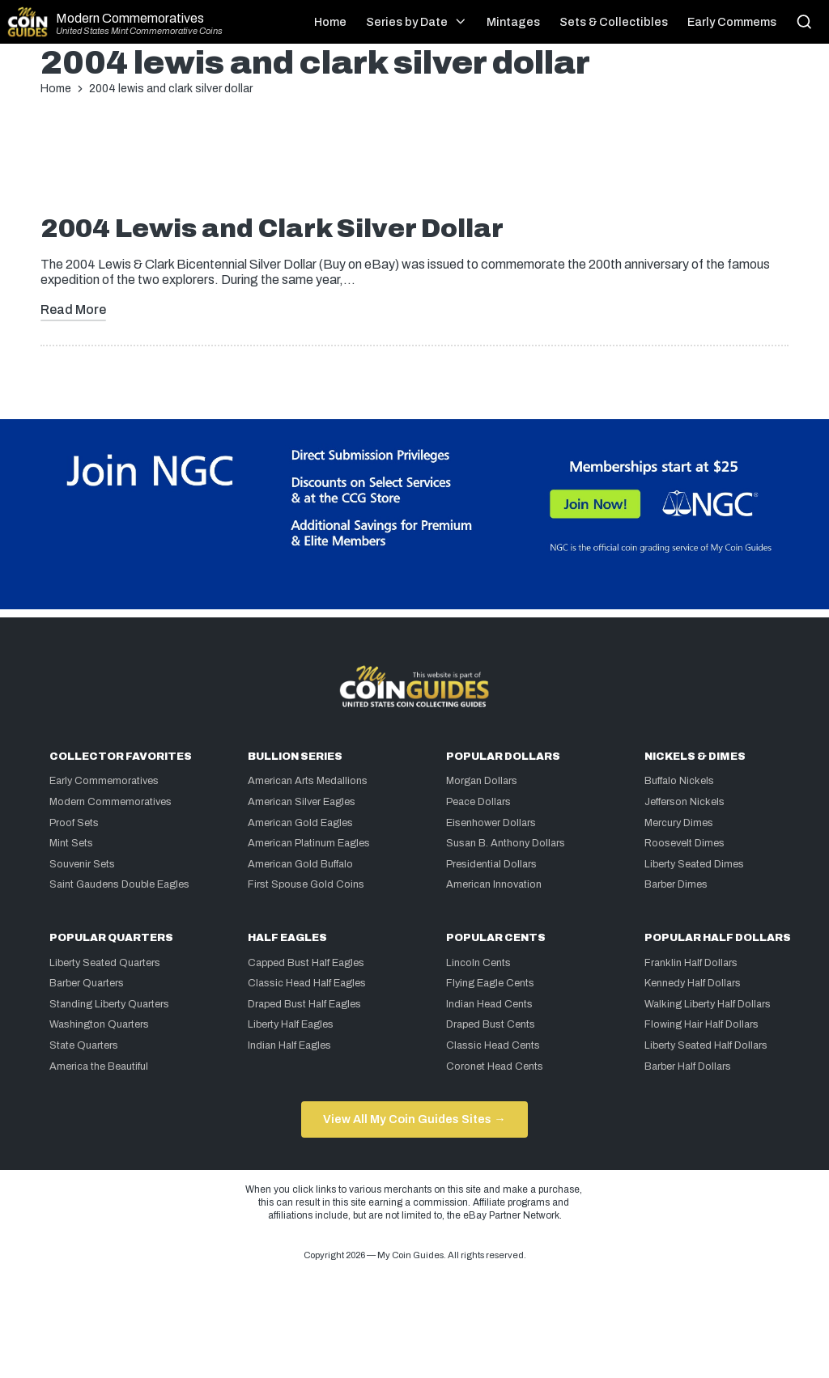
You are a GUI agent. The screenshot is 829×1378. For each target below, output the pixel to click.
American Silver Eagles (301, 802)
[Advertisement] (414, 161)
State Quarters (83, 1045)
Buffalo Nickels (679, 781)
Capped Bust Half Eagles (306, 963)
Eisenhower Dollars (491, 823)
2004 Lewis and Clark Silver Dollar (272, 228)
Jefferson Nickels (684, 802)
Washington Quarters (99, 1024)
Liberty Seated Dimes (694, 864)
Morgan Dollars (481, 781)
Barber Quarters (86, 983)
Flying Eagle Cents (490, 983)
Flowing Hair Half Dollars (701, 1024)
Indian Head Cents (489, 1004)
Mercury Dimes (678, 823)
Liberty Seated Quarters (104, 963)
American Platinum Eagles (309, 843)
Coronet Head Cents (494, 1066)
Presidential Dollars (491, 864)
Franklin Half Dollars (691, 963)
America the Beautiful (98, 1066)
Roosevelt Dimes (684, 843)
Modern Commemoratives (130, 18)
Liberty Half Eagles (291, 1024)
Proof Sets (74, 823)
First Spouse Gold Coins (306, 884)
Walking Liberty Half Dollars (707, 1004)
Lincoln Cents (478, 963)
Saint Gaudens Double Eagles (119, 884)
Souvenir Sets (82, 864)
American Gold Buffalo (300, 864)
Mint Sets (71, 843)
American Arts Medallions (308, 781)
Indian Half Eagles (289, 1045)
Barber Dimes (676, 884)
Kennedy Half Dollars (692, 983)
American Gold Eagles (300, 823)
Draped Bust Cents (490, 1024)
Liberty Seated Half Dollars (705, 1045)
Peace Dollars (478, 802)
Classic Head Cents (493, 1045)
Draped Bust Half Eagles (304, 1004)
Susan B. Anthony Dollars (505, 843)
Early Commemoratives (104, 781)
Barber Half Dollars (687, 1066)
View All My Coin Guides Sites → (414, 1119)
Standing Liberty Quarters (109, 1004)
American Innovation (494, 884)
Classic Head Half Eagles (307, 983)
